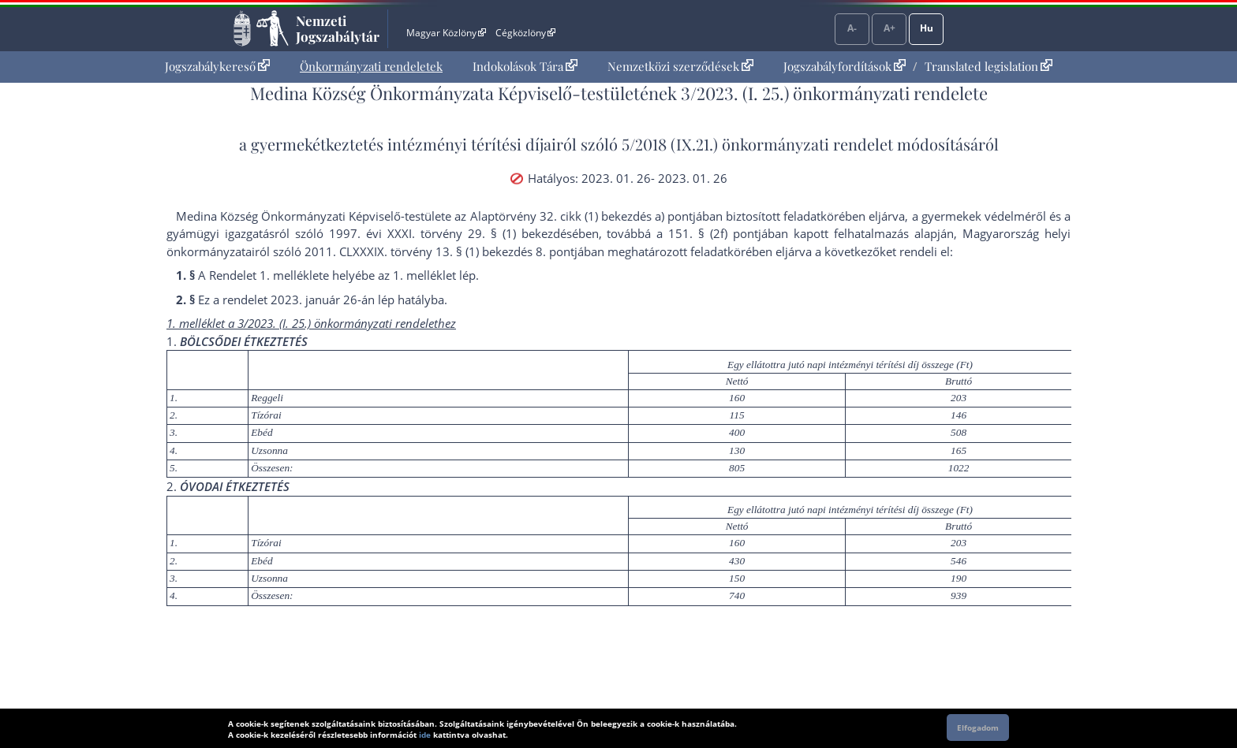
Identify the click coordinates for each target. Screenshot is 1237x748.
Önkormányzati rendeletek (371, 66)
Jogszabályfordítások (844, 66)
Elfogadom (978, 727)
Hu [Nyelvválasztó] (926, 28)
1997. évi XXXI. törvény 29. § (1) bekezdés (450, 233)
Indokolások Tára (525, 66)
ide (425, 734)
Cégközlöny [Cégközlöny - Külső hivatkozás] (525, 32)
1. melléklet (291, 275)
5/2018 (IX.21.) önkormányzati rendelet (757, 143)
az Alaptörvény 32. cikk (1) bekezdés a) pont (573, 216)
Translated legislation (988, 66)
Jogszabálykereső (217, 66)
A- (852, 28)
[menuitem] (217, 67)
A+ (889, 28)
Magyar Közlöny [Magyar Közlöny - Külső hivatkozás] (446, 32)
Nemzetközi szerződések (680, 66)
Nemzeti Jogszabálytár (337, 28)
